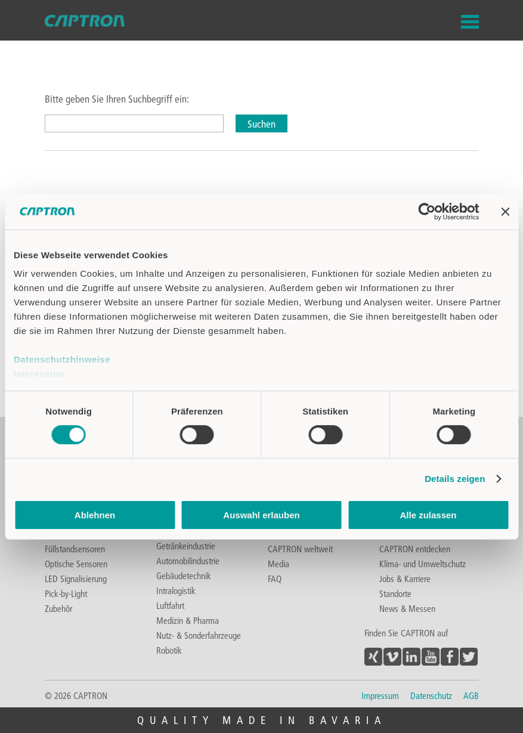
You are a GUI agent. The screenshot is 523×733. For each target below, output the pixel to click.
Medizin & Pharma (187, 620)
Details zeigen (455, 479)
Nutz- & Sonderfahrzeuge (198, 635)
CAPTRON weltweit (300, 549)
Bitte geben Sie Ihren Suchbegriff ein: (117, 98)
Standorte (395, 593)
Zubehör (58, 608)
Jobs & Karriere (405, 578)
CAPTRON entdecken (414, 549)
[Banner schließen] (505, 211)
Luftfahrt (170, 605)
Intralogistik (176, 590)
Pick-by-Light (66, 593)
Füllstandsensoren (75, 549)
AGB (471, 695)
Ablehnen (95, 515)
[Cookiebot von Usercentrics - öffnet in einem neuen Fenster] (427, 211)
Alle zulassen (428, 515)
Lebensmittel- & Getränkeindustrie (185, 540)
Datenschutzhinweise (62, 359)
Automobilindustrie (187, 561)
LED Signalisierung (76, 578)
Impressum (39, 374)
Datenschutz (431, 695)
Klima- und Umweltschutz (422, 564)
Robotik (169, 650)
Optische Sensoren (76, 564)
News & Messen (407, 608)
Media (278, 564)
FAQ (274, 578)
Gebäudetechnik (183, 576)
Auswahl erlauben (261, 515)
